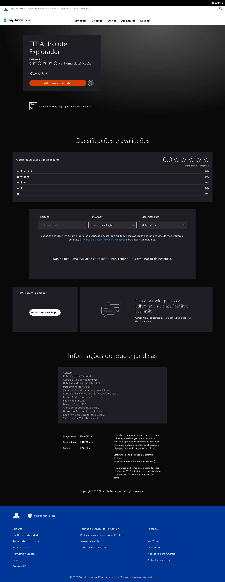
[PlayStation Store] (17, 17)
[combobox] (62, 222)
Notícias (64, 8)
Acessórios (51, 8)
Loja (74, 8)
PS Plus (38, 8)
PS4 (29, 8)
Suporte (84, 8)
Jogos (13, 8)
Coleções (97, 17)
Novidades (80, 17)
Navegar (145, 17)
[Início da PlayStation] (5, 9)
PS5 (21, 8)
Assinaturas (128, 17)
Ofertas (112, 17)
